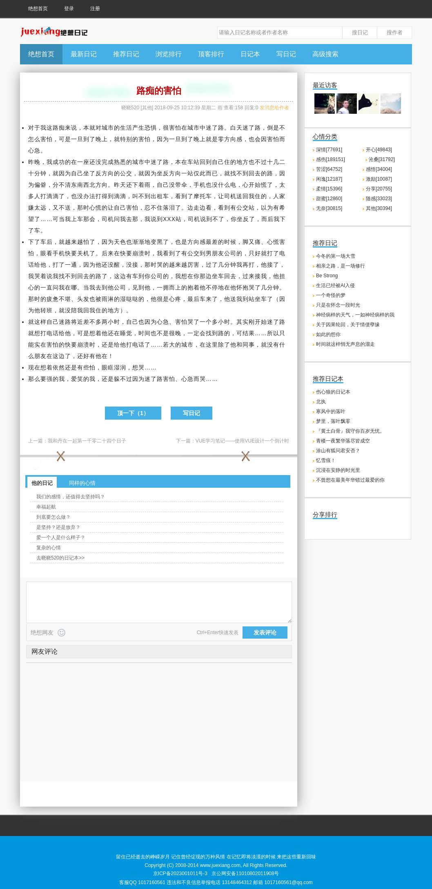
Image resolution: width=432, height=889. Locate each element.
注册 (95, 8)
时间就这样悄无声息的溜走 (345, 344)
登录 (69, 8)
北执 (321, 402)
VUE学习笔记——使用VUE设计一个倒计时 (242, 441)
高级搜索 (325, 54)
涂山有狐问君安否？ (338, 450)
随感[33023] (379, 198)
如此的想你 (328, 334)
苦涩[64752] (329, 169)
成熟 (114, 162)
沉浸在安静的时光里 (338, 470)
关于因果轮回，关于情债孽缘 (348, 324)
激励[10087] (379, 179)
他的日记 (42, 483)
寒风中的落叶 (330, 411)
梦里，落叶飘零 (333, 421)
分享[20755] (379, 189)
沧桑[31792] (382, 159)
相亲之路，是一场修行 (340, 266)
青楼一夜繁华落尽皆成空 (343, 441)
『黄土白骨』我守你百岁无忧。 (350, 431)
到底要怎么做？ (53, 517)
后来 (108, 253)
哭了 (255, 287)
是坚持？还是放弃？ (58, 527)
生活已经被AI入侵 (335, 285)
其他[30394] (379, 208)
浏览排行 (169, 54)
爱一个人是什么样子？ (60, 537)
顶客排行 (211, 54)
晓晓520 (130, 108)
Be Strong (327, 276)
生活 (126, 127)
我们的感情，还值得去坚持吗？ (70, 497)
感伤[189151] (330, 159)
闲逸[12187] (329, 179)
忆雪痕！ (326, 460)
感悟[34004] (379, 169)
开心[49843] (379, 150)
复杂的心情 (48, 548)
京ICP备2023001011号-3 (180, 873)
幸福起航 (46, 507)
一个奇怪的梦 (330, 295)
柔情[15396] (329, 189)
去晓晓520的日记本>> (60, 558)
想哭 (138, 367)
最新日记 (84, 54)
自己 (218, 162)
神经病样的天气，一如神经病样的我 (355, 315)
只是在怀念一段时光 (338, 305)
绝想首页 (38, 8)
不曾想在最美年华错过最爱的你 (350, 480)
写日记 (286, 54)
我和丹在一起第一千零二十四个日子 (87, 441)
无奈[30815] (329, 208)
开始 (255, 184)
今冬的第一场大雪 (335, 256)
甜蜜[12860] (329, 198)
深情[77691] (329, 150)
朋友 (218, 253)
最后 (193, 299)
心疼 (175, 299)
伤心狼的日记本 (333, 392)
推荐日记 (126, 54)
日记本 (250, 54)
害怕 (175, 127)
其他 (147, 108)
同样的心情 (82, 483)
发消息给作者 (274, 108)
